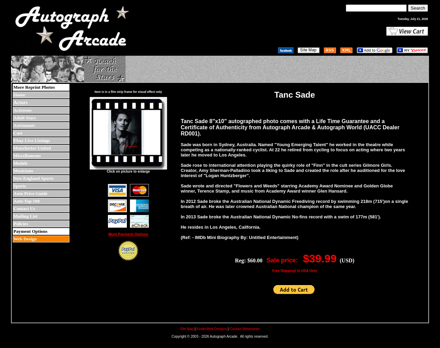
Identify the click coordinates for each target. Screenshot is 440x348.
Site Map (187, 329)
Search (418, 8)
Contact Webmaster (245, 329)
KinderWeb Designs (212, 329)
